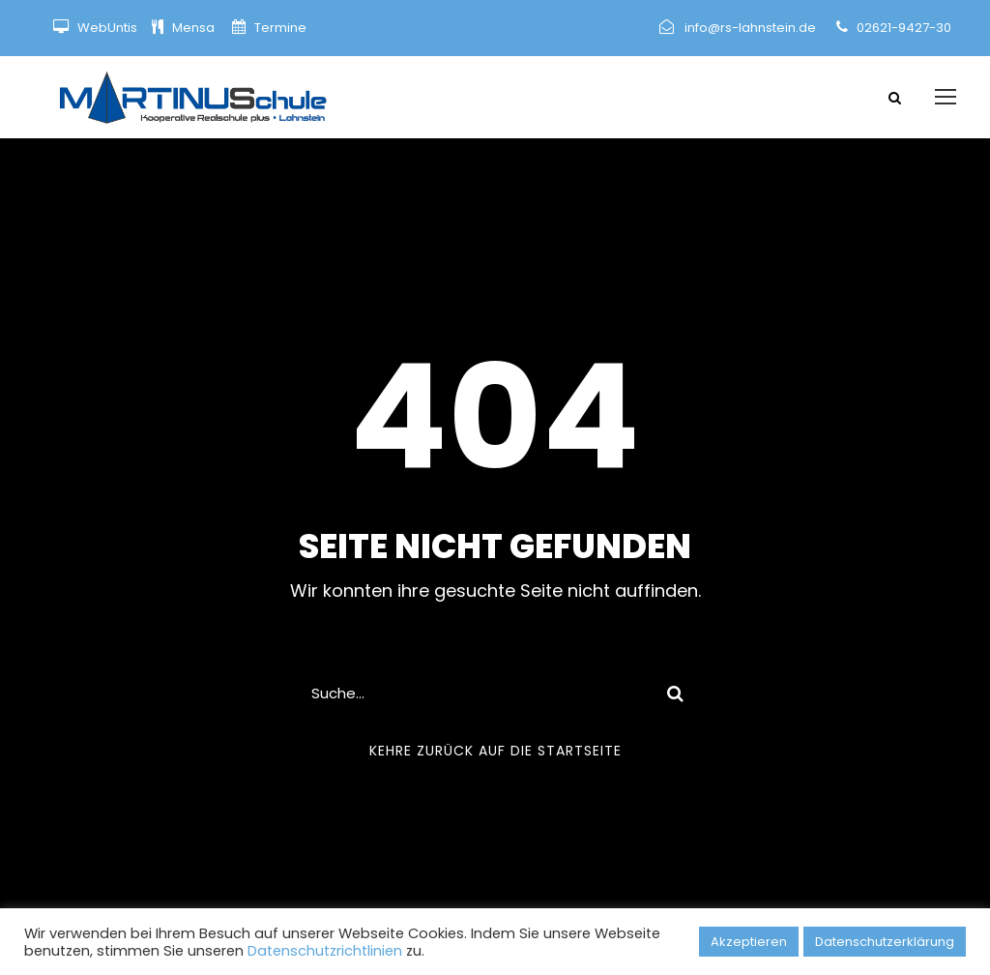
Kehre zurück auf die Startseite (495, 750)
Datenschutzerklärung (884, 941)
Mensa (195, 27)
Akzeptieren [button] (749, 941)
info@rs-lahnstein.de (750, 27)
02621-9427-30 (904, 27)
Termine (278, 27)
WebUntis (107, 27)
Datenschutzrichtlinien (325, 950)
